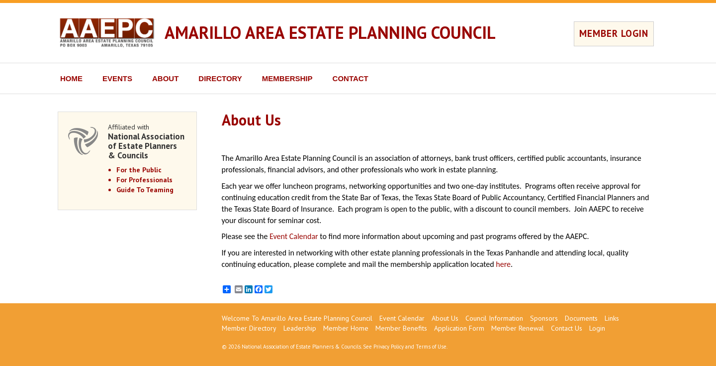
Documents (581, 318)
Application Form (459, 328)
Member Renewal (517, 328)
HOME (71, 78)
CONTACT (350, 78)
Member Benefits (401, 328)
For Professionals (144, 179)
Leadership (299, 328)
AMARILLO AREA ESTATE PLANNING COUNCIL (330, 32)
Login (597, 328)
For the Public (139, 169)
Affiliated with (147, 141)
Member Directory (249, 328)
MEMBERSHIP (287, 78)
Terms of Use (431, 346)
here (503, 264)
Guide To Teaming (145, 189)
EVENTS (117, 78)
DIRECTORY (220, 78)
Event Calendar (293, 236)
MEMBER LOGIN (613, 33)
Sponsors (544, 318)
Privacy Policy (388, 346)
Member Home (345, 328)
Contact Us (566, 328)
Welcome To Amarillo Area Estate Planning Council (297, 318)
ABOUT (165, 78)
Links (612, 318)
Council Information (494, 318)
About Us (445, 318)
